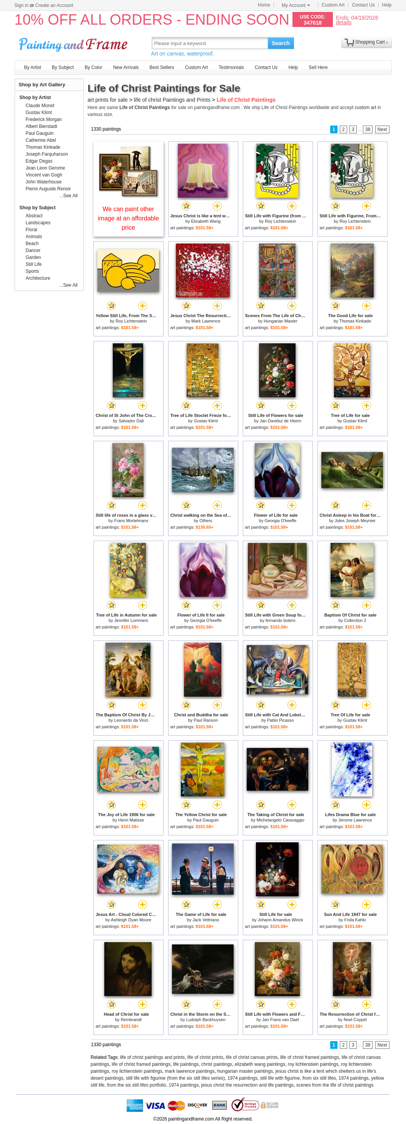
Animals (34, 236)
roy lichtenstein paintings (313, 1064)
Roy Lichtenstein (280, 221)
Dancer (33, 250)
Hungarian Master (280, 321)
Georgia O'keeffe (281, 520)
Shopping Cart (370, 42)
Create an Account (54, 5)
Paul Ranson (206, 720)
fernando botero (281, 620)
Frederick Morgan (44, 119)
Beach (32, 243)
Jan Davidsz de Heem (280, 420)
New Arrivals (126, 67)
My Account (296, 5)
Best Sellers (162, 67)
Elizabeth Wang (206, 221)
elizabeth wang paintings (260, 1064)
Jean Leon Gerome (45, 168)
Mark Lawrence (205, 321)
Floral (31, 229)
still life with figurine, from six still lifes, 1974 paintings (314, 1078)
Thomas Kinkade (355, 321)
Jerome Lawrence (355, 820)
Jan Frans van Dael (280, 1019)
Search (281, 43)
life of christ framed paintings (309, 1057)
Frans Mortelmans (131, 520)
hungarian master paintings (245, 1071)
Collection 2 (355, 620)
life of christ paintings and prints (152, 1057)
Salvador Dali (131, 420)
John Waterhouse (44, 182)
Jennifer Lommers (131, 620)
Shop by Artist (35, 97)
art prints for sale (108, 100)
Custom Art (333, 5)
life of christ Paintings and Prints (172, 100)
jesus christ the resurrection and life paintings (247, 1085)
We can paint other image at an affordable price (128, 218)
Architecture (38, 278)
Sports (32, 271)
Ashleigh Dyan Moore (131, 919)
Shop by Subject (38, 207)
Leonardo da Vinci (131, 720)
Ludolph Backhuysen (206, 1019)
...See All (68, 195)
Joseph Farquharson (47, 154)
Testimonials (231, 67)
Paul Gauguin (206, 820)
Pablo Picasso (280, 720)
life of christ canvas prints (252, 1057)
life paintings (186, 1064)
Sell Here (318, 67)
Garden (33, 257)
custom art (365, 107)
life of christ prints (205, 1057)
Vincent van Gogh (44, 175)
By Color (93, 67)
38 (367, 129)
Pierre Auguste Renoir (48, 189)
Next (382, 129)
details (343, 22)
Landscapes (38, 222)
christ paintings (216, 1064)
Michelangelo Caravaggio (280, 820)
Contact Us (363, 5)
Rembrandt (131, 1019)
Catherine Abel (41, 140)
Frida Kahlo (355, 919)
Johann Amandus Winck (280, 919)
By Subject (63, 67)
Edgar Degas (39, 161)
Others (205, 520)
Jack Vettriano (205, 919)
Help (387, 5)
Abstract (34, 215)
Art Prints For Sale (74, 42)
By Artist (32, 67)
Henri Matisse (131, 820)
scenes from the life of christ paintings (335, 1085)
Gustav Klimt (206, 420)
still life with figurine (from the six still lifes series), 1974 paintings (191, 1078)
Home (264, 5)
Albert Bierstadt (41, 126)
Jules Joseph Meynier (355, 520)
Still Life (34, 264)
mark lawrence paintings (189, 1071)
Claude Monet (40, 105)
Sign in (22, 5)
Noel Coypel (355, 1019)
